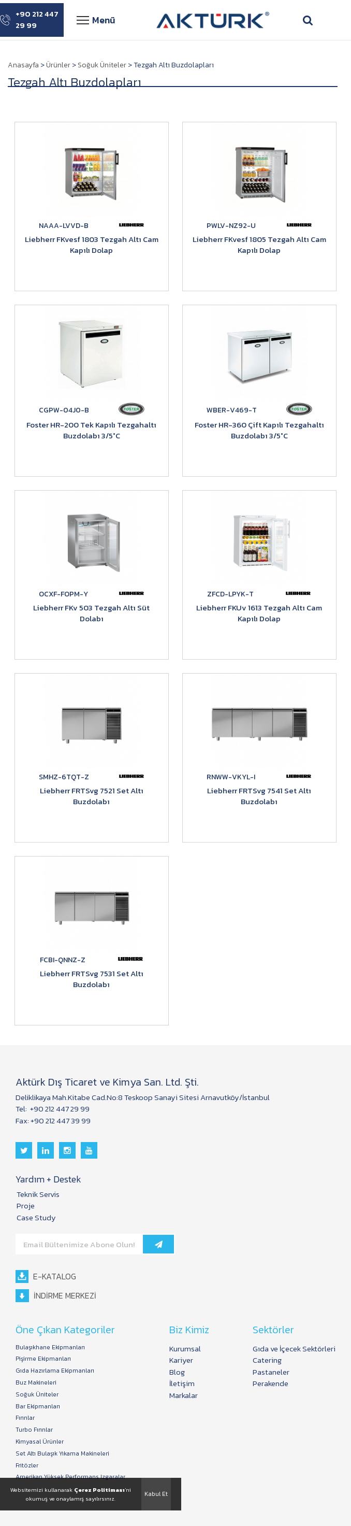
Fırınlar (25, 1418)
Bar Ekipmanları (38, 1406)
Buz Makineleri (36, 1382)
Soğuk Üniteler (102, 65)
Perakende (270, 1383)
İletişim (182, 1383)
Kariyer (181, 1360)
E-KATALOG (46, 1276)
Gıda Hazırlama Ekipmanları (55, 1370)
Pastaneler (271, 1372)
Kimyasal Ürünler (40, 1441)
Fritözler (27, 1465)
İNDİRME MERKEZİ (56, 1295)
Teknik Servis (38, 1194)
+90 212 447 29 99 (29, 20)
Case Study (36, 1217)
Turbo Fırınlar (34, 1429)
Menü (96, 20)
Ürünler (58, 65)
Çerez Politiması (99, 1490)
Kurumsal (185, 1348)
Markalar (183, 1395)
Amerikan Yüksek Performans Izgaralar (70, 1477)
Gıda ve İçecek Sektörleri (294, 1348)
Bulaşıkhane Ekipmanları (50, 1347)
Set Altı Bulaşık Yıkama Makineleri (62, 1453)
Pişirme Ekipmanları (43, 1358)
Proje (26, 1205)
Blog (177, 1372)
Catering (267, 1360)
